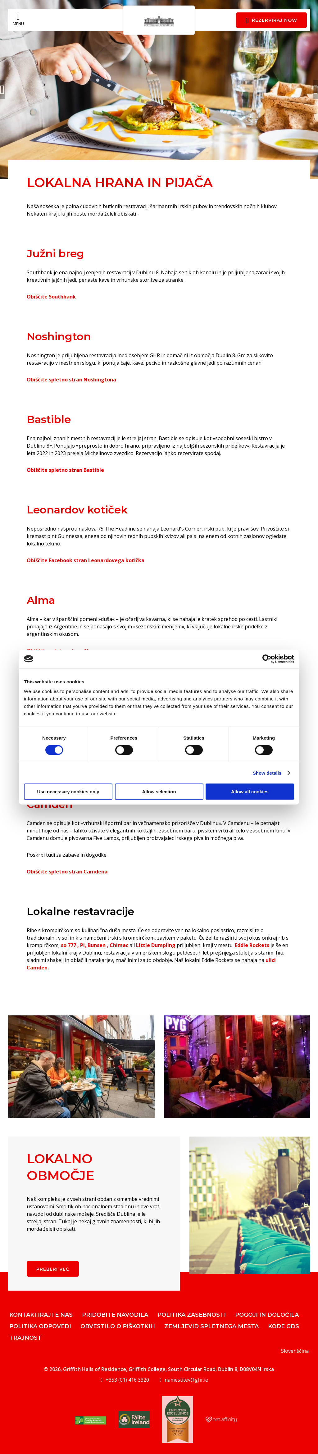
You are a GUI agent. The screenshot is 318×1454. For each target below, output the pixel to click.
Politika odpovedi (40, 1326)
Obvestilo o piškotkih (117, 1326)
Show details (267, 772)
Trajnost (25, 1337)
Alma (41, 600)
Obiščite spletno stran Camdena (67, 871)
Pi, (83, 945)
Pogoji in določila (267, 1314)
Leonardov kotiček (77, 509)
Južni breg (55, 253)
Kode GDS (283, 1326)
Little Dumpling (155, 945)
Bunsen (97, 945)
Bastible (49, 419)
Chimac (119, 945)
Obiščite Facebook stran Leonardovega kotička (85, 560)
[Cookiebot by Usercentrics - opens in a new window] (267, 658)
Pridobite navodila (115, 1314)
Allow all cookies (250, 791)
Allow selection (159, 791)
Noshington (59, 336)
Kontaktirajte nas (41, 1314)
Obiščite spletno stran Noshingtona (71, 379)
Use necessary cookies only (68, 791)
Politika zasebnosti (191, 1314)
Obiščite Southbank (51, 296)
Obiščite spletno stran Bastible (65, 470)
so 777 (68, 945)
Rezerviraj (272, 20)
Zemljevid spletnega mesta (211, 1326)
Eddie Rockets (252, 945)
